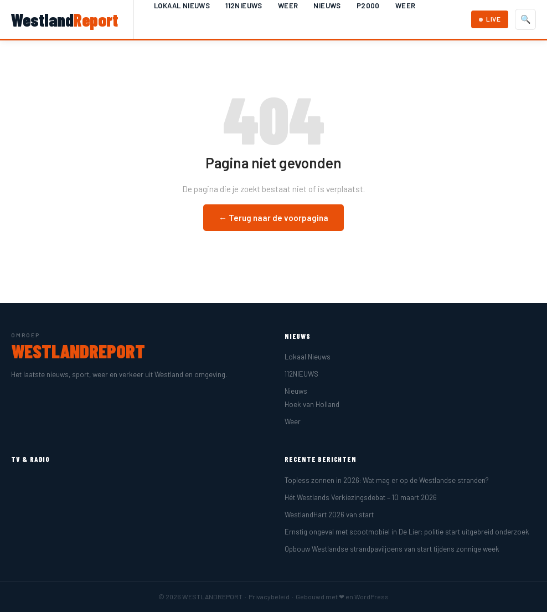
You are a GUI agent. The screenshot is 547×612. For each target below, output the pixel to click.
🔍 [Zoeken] (525, 19)
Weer (288, 5)
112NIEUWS (243, 5)
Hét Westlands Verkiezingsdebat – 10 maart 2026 (361, 497)
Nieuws (326, 5)
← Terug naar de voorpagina (273, 218)
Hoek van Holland (312, 404)
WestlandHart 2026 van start (329, 514)
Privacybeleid (269, 596)
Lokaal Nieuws (182, 5)
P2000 (368, 5)
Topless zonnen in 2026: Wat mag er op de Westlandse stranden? (387, 480)
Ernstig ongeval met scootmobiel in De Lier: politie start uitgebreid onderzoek (407, 531)
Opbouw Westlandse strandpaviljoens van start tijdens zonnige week (392, 548)
